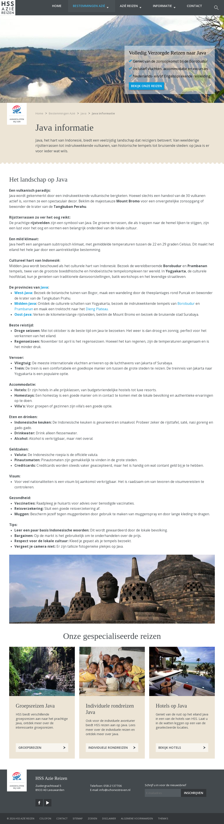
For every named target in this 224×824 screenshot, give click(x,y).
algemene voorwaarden (137, 818)
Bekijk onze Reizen (146, 86)
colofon (45, 818)
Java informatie (103, 113)
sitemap (78, 818)
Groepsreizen (29, 747)
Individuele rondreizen (108, 747)
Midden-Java (25, 303)
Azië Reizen (127, 7)
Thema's (163, 818)
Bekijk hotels (169, 747)
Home (50, 7)
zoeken (92, 818)
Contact (194, 7)
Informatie (162, 7)
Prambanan (23, 309)
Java (44, 287)
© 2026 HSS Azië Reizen (20, 818)
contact (62, 818)
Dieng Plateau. (97, 309)
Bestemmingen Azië (85, 7)
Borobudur (186, 303)
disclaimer (109, 818)
